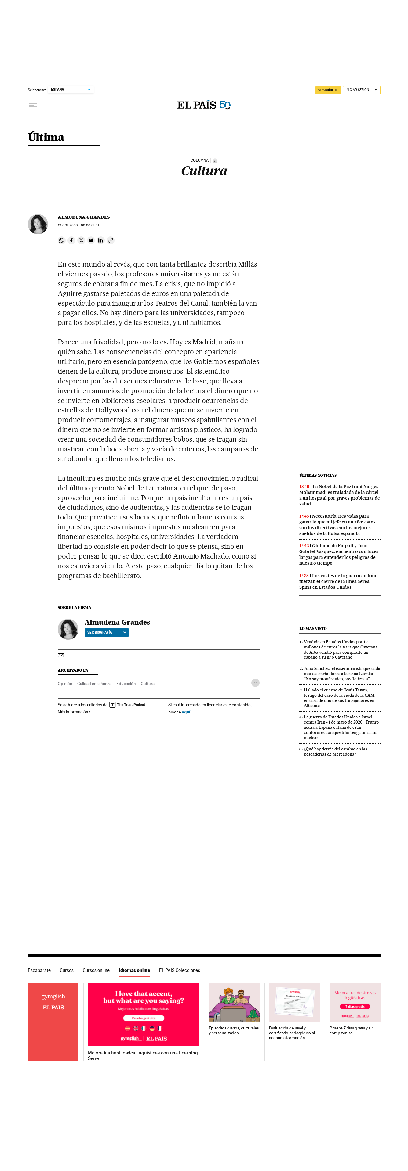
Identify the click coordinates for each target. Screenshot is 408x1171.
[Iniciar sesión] (362, 90)
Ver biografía (106, 632)
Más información (74, 711)
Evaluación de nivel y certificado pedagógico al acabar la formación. (292, 1033)
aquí (186, 711)
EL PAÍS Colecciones (179, 970)
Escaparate (39, 970)
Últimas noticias (318, 475)
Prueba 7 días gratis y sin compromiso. (352, 1030)
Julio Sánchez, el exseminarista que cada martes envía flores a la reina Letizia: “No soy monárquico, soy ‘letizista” (342, 673)
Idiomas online (134, 970)
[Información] (215, 160)
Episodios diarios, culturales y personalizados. (234, 1030)
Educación (126, 683)
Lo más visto (313, 628)
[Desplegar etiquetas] (255, 683)
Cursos (67, 970)
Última (46, 138)
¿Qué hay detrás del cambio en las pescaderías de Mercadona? (335, 751)
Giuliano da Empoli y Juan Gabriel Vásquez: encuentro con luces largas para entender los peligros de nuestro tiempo (338, 554)
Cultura (148, 683)
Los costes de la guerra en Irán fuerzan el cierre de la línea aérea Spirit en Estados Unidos (337, 581)
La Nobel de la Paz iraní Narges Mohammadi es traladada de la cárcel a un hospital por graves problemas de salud (339, 495)
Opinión (65, 683)
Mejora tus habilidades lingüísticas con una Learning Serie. (143, 1055)
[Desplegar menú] (33, 105)
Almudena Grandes (84, 217)
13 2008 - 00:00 (78, 225)
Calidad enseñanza (94, 683)
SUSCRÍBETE (328, 90)
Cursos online (96, 970)
